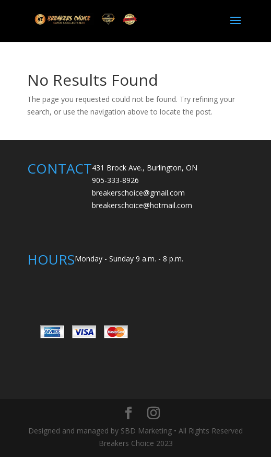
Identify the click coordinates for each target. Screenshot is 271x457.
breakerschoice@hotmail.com (142, 205)
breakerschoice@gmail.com (138, 193)
